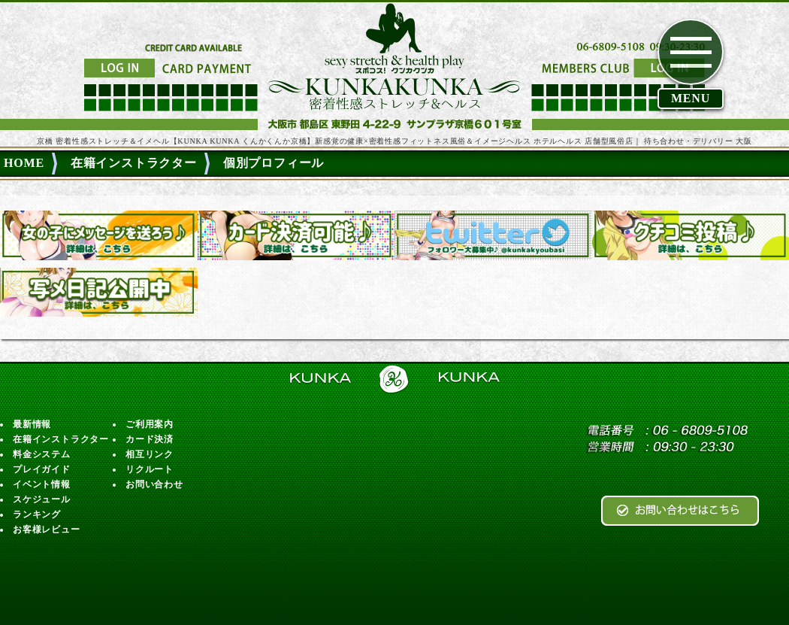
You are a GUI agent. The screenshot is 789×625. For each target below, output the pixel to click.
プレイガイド (42, 469)
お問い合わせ (154, 484)
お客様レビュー (46, 529)
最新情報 (32, 424)
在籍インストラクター (61, 439)
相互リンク (149, 454)
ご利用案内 (149, 424)
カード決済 (149, 439)
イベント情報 (42, 484)
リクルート (149, 469)
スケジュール (42, 499)
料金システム (42, 454)
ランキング (37, 514)
